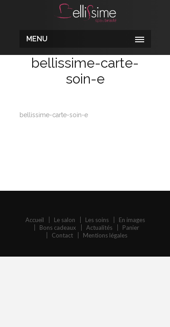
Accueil (34, 220)
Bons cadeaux (57, 227)
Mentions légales (105, 235)
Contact (62, 235)
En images (132, 220)
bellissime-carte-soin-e (53, 115)
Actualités (99, 227)
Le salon (64, 220)
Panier (130, 227)
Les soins (97, 220)
